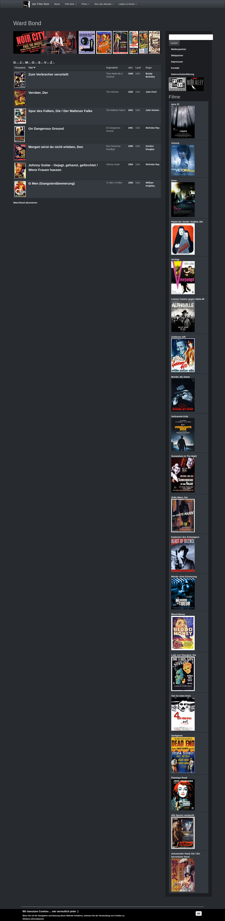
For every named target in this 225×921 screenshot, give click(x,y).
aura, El (175, 104)
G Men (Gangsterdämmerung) (51, 183)
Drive (174, 180)
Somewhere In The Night (184, 456)
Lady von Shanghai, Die (183, 655)
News (57, 4)
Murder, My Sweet (180, 377)
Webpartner (177, 55)
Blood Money (178, 614)
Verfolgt (175, 259)
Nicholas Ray (153, 128)
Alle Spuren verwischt (182, 815)
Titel (32, 67)
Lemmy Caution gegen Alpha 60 (187, 299)
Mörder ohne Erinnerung (184, 576)
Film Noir (71, 4)
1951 (130, 128)
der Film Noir (40, 4)
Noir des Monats (104, 4)
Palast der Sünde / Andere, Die (187, 221)
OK (198, 913)
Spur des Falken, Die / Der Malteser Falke (60, 111)
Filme (85, 4)
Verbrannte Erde (179, 416)
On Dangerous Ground (46, 128)
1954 (130, 164)
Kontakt (175, 68)
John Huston (152, 110)
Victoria (175, 143)
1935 (130, 92)
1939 (130, 73)
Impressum (177, 61)
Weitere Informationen (33, 918)
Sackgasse (176, 735)
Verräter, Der (38, 92)
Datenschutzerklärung (182, 74)
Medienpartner (178, 49)
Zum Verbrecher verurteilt (48, 74)
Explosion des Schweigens (185, 537)
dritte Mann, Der (179, 497)
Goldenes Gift (178, 337)
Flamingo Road (179, 777)
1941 (130, 110)
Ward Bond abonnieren (25, 202)
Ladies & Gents (128, 4)
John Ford (151, 92)
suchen (174, 43)
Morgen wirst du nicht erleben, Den (55, 147)
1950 (130, 146)
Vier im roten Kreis (181, 696)
